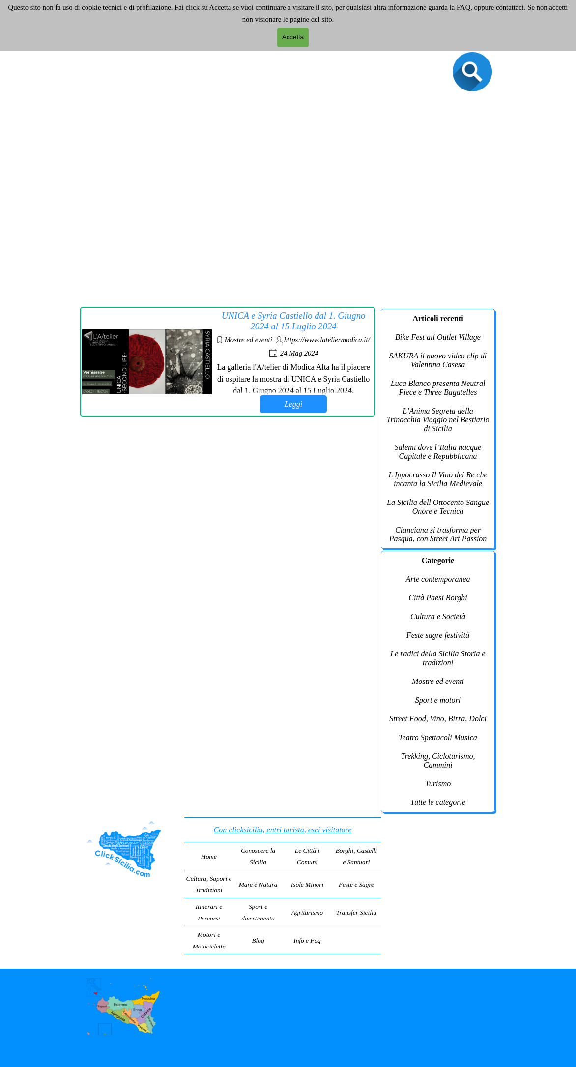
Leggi (293, 404)
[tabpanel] (282, 885)
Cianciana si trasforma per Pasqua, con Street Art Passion (438, 534)
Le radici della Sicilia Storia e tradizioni (437, 658)
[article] (227, 362)
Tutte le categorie (437, 802)
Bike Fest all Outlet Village (438, 337)
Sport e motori (438, 700)
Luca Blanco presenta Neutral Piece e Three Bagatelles (438, 387)
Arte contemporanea (437, 579)
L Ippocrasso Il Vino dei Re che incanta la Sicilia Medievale (437, 479)
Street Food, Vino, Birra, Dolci (438, 718)
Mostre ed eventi (248, 340)
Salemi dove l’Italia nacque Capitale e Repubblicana (438, 451)
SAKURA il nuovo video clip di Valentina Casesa (438, 360)
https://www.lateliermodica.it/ (327, 340)
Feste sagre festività (437, 635)
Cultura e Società (437, 616)
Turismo (438, 783)
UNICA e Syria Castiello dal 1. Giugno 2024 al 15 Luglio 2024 (293, 320)
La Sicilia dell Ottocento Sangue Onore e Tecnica (438, 506)
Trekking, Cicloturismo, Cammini (438, 760)
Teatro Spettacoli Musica (438, 737)
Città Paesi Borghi (437, 597)
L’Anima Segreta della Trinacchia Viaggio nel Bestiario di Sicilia (437, 420)
